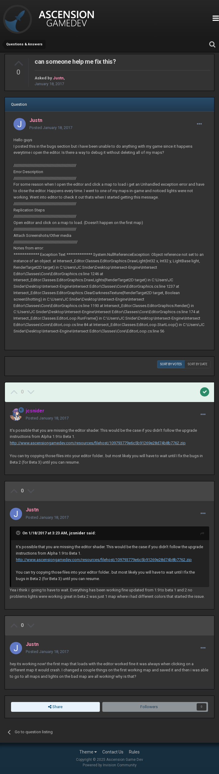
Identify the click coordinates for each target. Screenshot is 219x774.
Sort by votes (171, 364)
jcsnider (77, 533)
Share (55, 706)
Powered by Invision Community (110, 765)
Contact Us (112, 751)
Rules (134, 751)
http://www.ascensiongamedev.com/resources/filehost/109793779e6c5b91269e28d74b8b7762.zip (98, 443)
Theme (88, 751)
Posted (50, 127)
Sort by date (197, 364)
